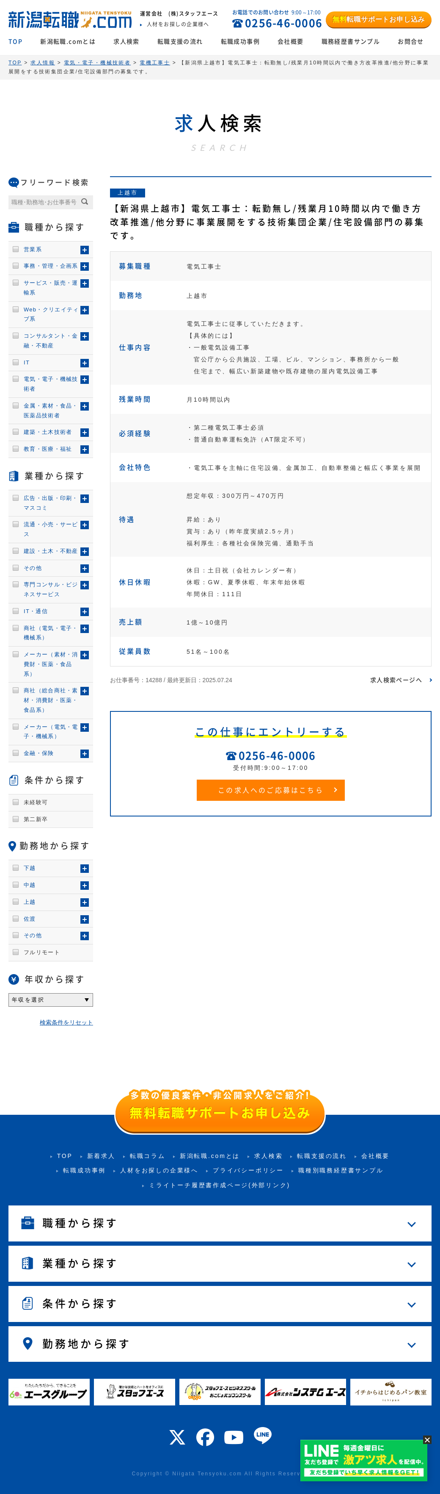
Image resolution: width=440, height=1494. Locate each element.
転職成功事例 (240, 41)
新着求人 (101, 1155)
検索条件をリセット (66, 1022)
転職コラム (147, 1155)
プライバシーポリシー (248, 1170)
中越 (30, 885)
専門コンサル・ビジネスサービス (51, 589)
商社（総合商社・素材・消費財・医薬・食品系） (51, 700)
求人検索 (126, 41)
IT (27, 362)
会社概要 (291, 41)
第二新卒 (36, 819)
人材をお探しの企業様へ (159, 1170)
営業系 (33, 249)
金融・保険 (39, 753)
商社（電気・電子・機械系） (51, 633)
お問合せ (411, 41)
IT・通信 (36, 611)
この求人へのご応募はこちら (271, 790)
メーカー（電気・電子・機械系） (51, 732)
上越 (30, 902)
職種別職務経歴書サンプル (341, 1170)
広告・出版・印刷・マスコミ (51, 503)
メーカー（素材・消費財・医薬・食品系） (51, 664)
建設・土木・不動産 (51, 551)
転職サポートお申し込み (379, 19)
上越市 (128, 192)
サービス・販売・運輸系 (51, 288)
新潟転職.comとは (68, 41)
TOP (15, 41)
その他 (33, 568)
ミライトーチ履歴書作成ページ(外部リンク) (219, 1185)
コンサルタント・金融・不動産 (51, 341)
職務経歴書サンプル (351, 41)
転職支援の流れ (180, 41)
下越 (30, 868)
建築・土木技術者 (48, 432)
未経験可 (36, 802)
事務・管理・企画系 (51, 266)
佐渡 (30, 919)
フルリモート (42, 952)
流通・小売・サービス (51, 529)
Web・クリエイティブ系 (51, 314)
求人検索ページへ (396, 680)
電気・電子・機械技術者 (51, 384)
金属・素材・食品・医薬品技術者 (51, 411)
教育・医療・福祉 (48, 449)
